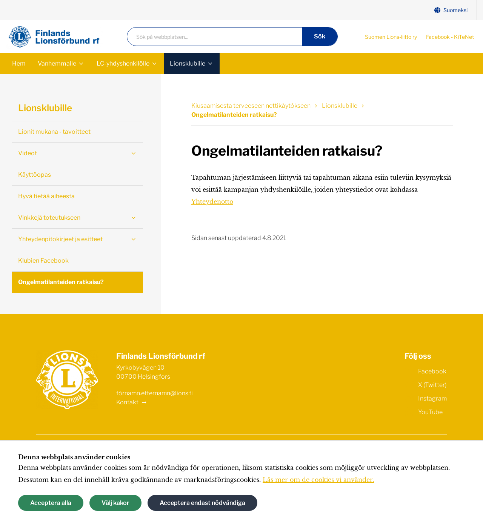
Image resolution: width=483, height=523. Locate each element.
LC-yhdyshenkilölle (123, 63)
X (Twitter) (425, 384)
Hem (19, 63)
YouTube (424, 411)
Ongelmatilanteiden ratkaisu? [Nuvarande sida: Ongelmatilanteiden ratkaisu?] (234, 114)
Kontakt (127, 402)
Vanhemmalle (57, 63)
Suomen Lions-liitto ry (391, 37)
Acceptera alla (50, 502)
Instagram (426, 397)
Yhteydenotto (212, 201)
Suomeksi (451, 10)
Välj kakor (115, 502)
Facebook (425, 370)
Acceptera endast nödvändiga (202, 502)
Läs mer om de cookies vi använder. (318, 479)
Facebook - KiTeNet (450, 37)
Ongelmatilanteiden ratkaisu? (61, 282)
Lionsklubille (187, 63)
